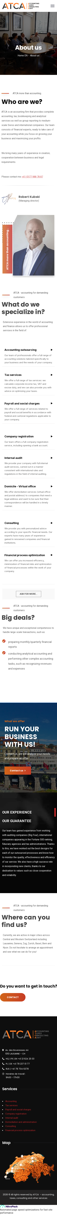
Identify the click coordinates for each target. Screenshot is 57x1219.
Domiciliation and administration (21, 1122)
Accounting (11, 1101)
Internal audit (11, 1118)
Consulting (10, 1126)
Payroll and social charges (18, 1109)
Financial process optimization (20, 1130)
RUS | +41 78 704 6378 (17, 1068)
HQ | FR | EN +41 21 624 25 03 (20, 1058)
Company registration (16, 1113)
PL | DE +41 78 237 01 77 (18, 1063)
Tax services (11, 1105)
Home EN (22, 55)
